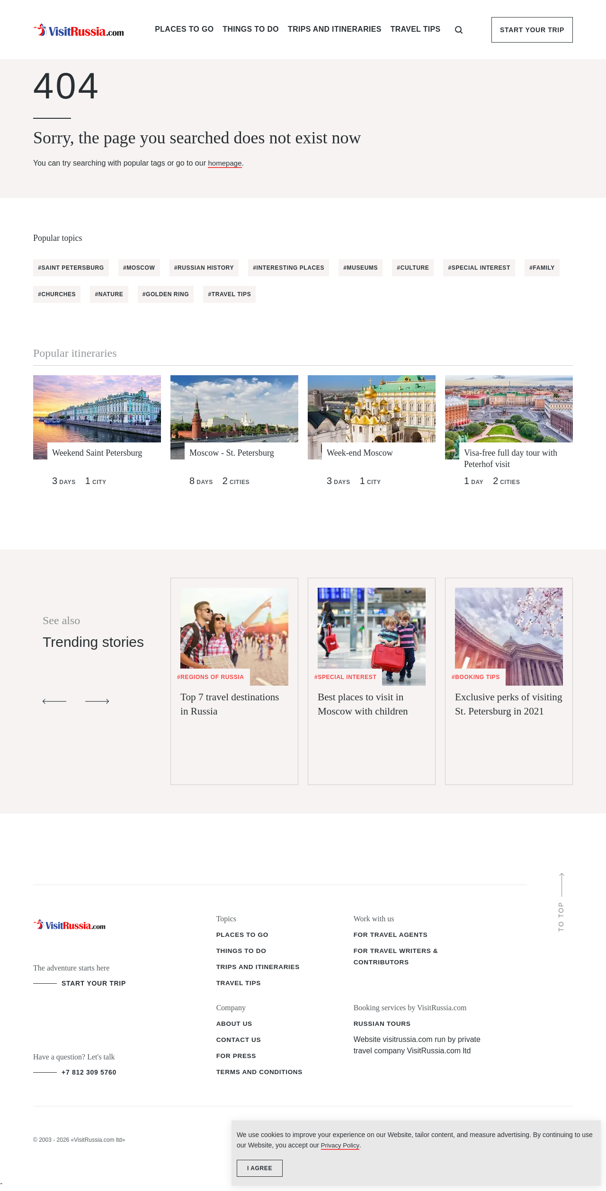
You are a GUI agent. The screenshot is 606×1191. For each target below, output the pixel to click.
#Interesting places (294, 268)
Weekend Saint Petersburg (102, 453)
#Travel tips (281, 294)
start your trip (94, 985)
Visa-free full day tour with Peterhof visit (515, 459)
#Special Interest (491, 268)
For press (237, 1057)
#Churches (104, 294)
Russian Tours (383, 1025)
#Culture (423, 268)
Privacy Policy (510, 1140)
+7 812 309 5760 (89, 1074)
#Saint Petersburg (72, 268)
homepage (226, 163)
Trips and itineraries (259, 968)
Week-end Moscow (363, 453)
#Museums (368, 268)
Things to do (242, 952)
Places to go (243, 936)
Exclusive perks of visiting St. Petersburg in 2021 (505, 730)
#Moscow (142, 268)
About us (235, 1025)
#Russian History (208, 268)
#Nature (158, 294)
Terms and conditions (260, 1073)
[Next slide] (97, 703)
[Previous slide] (54, 703)
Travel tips (239, 984)
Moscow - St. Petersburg (236, 453)
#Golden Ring (216, 294)
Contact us (239, 1041)
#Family (51, 294)
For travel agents (392, 936)
